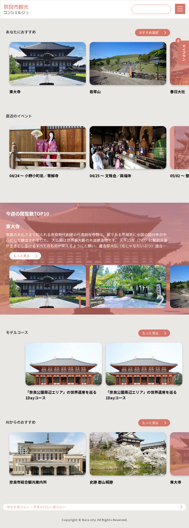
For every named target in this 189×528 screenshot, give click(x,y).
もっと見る (25, 255)
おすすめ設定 (152, 32)
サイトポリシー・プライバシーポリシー (94, 507)
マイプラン (182, 51)
